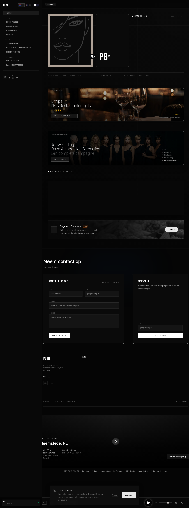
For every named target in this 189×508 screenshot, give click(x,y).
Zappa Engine (143, 471)
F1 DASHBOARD (12, 61)
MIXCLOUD (10, 35)
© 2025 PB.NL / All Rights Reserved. (59, 401)
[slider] (168, 503)
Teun (165, 471)
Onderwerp (53, 301)
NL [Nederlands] (21, 5)
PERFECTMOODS (13, 52)
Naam (50, 289)
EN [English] (28, 5)
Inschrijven (160, 335)
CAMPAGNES (11, 30)
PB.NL (5, 5)
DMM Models (130, 471)
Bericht (52, 313)
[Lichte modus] (36, 5)
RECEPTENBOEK (12, 22)
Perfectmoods (118, 471)
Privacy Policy (181, 401)
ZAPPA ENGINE (12, 43)
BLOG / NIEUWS (12, 26)
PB (105, 57)
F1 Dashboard (156, 471)
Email (87, 289)
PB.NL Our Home (83, 471)
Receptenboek (106, 471)
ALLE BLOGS (176, 16)
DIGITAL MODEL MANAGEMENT (18, 48)
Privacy (115, 495)
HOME (9, 13)
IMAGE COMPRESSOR (14, 65)
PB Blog (95, 471)
